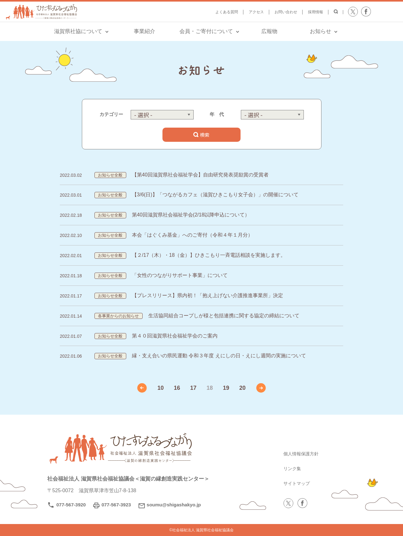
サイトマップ (298, 483)
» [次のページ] (261, 388)
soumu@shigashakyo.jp (174, 504)
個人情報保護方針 (303, 453)
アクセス (256, 12)
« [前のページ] (142, 388)
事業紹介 (144, 31)
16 (177, 388)
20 (242, 388)
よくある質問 (226, 12)
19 (226, 388)
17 (193, 388)
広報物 (269, 31)
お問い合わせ (286, 12)
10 (160, 388)
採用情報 (315, 12)
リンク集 (293, 468)
